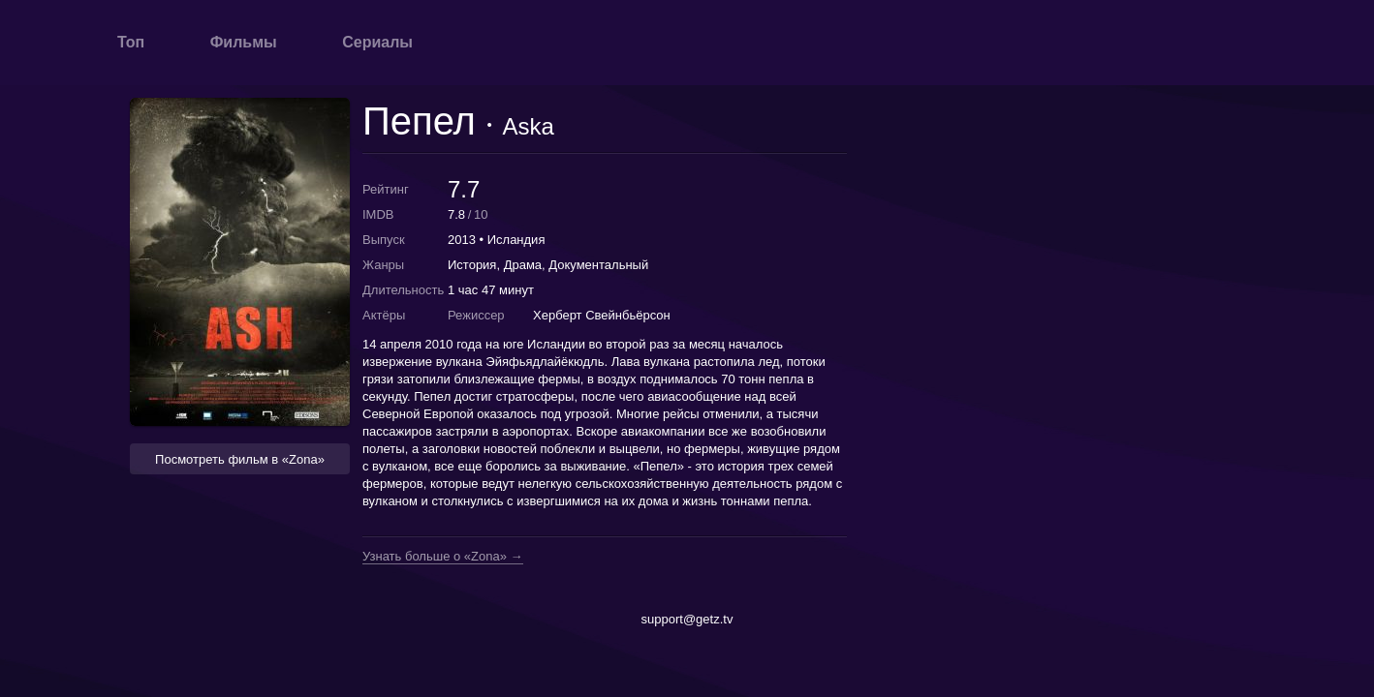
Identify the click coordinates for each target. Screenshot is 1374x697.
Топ (130, 42)
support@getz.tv (687, 619)
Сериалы (377, 42)
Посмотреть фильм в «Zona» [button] (240, 459)
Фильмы (243, 42)
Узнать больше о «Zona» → (442, 556)
